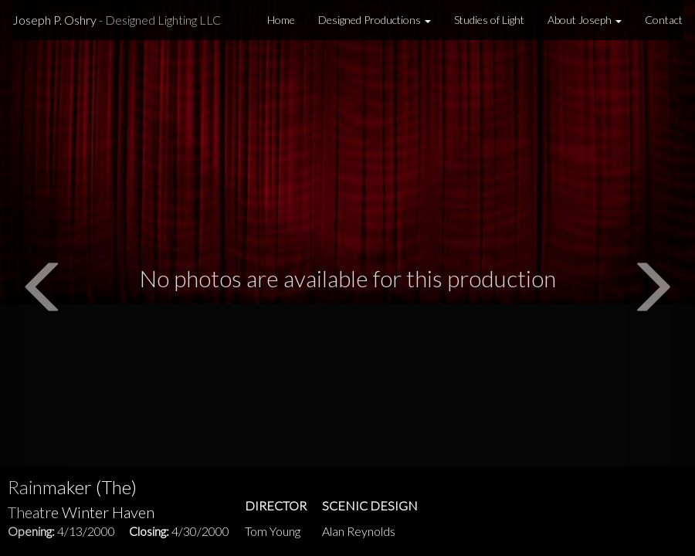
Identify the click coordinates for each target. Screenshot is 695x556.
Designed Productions (374, 19)
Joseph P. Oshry (116, 19)
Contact (664, 19)
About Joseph (585, 19)
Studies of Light (489, 19)
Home (281, 19)
